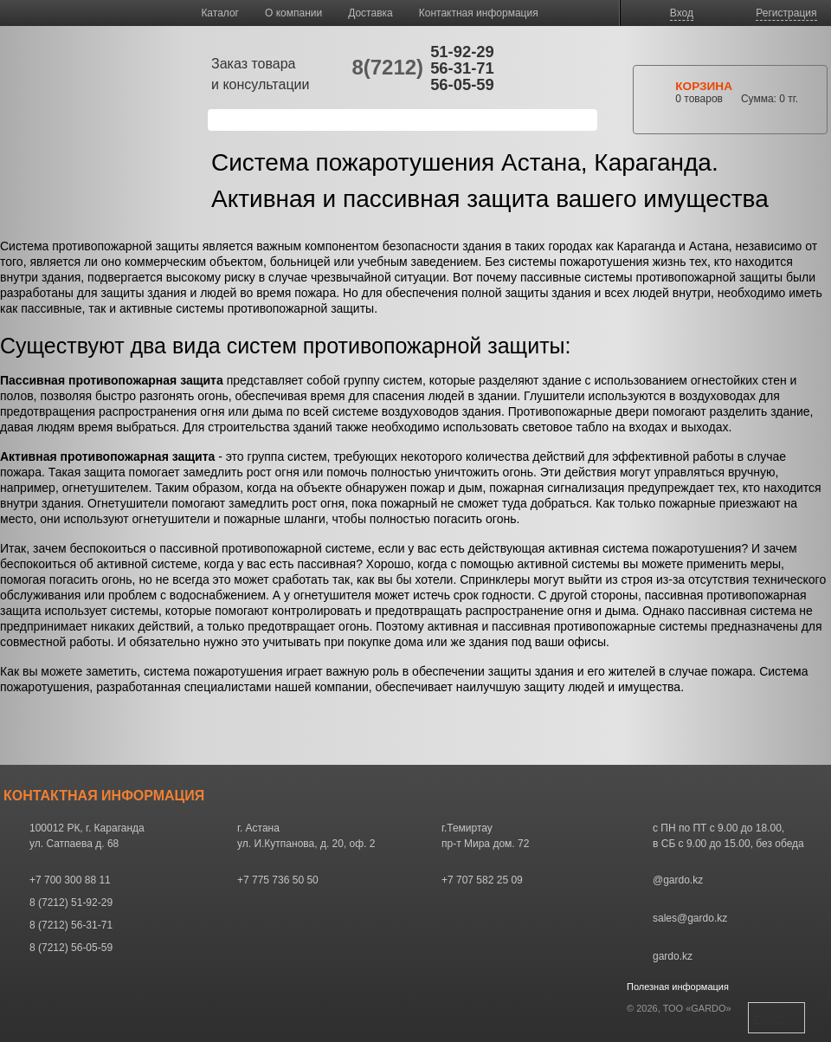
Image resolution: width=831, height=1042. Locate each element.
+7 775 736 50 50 (278, 880)
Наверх (776, 1017)
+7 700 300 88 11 (70, 880)
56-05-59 (462, 84)
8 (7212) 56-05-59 (71, 948)
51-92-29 (462, 51)
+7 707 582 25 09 (482, 880)
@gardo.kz (678, 880)
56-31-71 (462, 68)
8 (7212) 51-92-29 (71, 902)
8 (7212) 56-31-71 (71, 925)
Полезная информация (678, 986)
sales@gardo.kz (690, 918)
